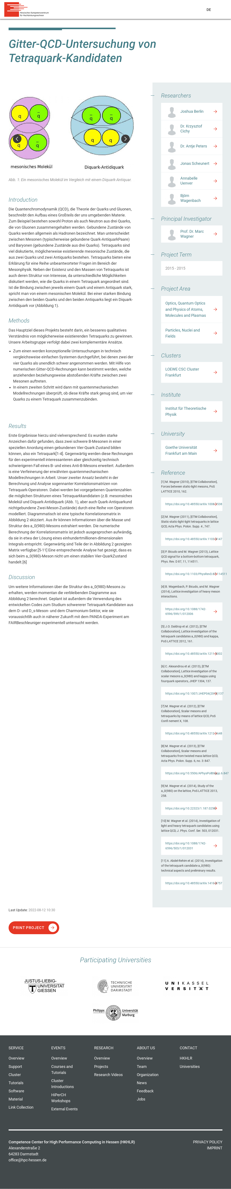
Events (58, 1048)
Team (142, 1066)
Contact (188, 1048)
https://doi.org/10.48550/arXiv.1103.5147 (193, 539)
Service (16, 1048)
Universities (190, 1066)
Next (125, 139)
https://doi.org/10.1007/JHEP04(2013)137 (193, 693)
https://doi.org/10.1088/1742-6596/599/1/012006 (185, 611)
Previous (17, 139)
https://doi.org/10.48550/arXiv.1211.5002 (193, 653)
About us (146, 1048)
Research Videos (108, 1075)
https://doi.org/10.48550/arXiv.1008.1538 (193, 504)
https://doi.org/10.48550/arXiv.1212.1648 (193, 733)
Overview (16, 1058)
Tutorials (16, 1083)
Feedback (145, 1091)
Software (16, 1091)
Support (15, 1066)
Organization (148, 1075)
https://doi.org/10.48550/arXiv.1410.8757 (193, 883)
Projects (101, 1066)
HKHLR (186, 1058)
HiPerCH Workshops (60, 1098)
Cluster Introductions (62, 1084)
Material (16, 1099)
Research (103, 1048)
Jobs (141, 1099)
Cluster (15, 1075)
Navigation (218, 10)
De (209, 10)
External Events (64, 1109)
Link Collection (21, 1107)
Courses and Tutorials (62, 1069)
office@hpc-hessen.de (28, 1160)
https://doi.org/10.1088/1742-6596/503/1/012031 (185, 846)
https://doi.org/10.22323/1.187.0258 (190, 808)
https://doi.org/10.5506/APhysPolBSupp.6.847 (193, 773)
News (142, 1083)
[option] (71, 139)
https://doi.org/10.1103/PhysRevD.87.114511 (193, 574)
